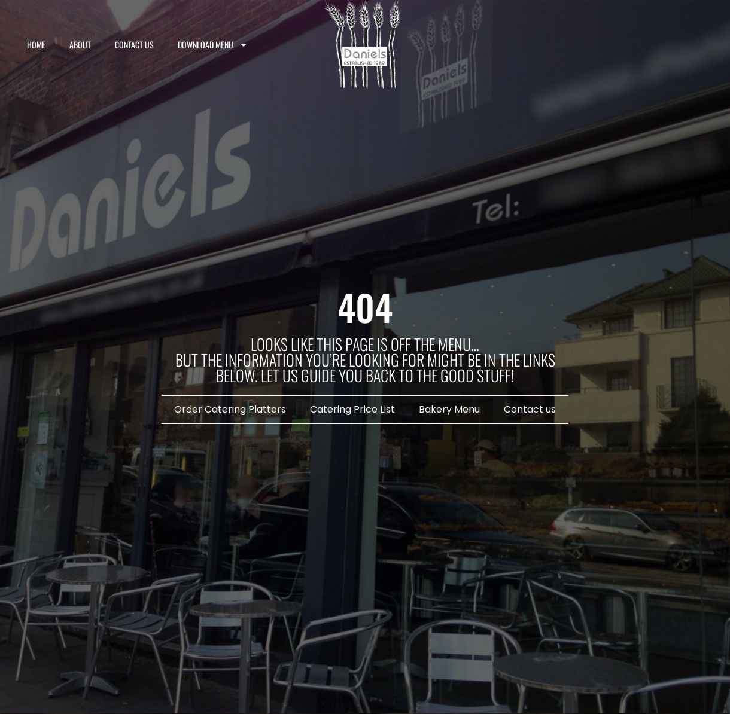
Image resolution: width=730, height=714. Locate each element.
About (80, 44)
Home (36, 44)
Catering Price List (352, 409)
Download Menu (213, 45)
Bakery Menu (449, 409)
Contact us (134, 44)
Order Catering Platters (230, 409)
